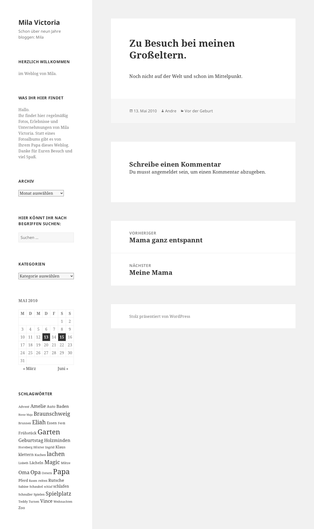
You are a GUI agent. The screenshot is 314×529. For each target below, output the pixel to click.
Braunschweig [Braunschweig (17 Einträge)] (52, 413)
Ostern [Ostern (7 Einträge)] (47, 473)
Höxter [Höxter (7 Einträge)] (38, 447)
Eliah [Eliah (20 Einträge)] (39, 422)
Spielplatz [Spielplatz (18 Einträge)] (58, 493)
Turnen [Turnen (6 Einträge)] (34, 502)
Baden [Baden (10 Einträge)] (62, 406)
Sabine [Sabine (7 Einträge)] (23, 486)
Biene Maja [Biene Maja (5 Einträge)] (25, 414)
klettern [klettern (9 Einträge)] (26, 454)
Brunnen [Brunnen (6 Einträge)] (24, 423)
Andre (170, 111)
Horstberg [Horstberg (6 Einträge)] (25, 447)
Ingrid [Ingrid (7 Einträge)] (49, 447)
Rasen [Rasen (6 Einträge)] (33, 481)
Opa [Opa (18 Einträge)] (35, 472)
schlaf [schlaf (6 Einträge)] (48, 487)
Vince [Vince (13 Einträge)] (46, 501)
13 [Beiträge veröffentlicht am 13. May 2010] (46, 337)
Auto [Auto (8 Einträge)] (51, 406)
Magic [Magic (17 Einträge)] (52, 462)
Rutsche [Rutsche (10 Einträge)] (56, 480)
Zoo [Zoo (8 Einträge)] (21, 507)
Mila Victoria (39, 22)
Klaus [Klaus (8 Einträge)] (60, 446)
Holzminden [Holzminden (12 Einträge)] (57, 440)
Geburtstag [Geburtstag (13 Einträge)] (30, 440)
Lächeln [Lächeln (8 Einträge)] (36, 462)
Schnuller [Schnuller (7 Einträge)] (25, 494)
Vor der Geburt (199, 111)
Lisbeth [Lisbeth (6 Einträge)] (23, 463)
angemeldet (165, 172)
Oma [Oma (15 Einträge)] (23, 472)
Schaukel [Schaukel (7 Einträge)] (36, 486)
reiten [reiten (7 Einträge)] (42, 480)
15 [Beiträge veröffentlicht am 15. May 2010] (62, 337)
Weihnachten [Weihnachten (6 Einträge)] (62, 502)
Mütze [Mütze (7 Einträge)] (65, 463)
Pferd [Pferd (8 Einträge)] (23, 480)
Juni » (63, 368)
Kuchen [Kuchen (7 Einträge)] (40, 455)
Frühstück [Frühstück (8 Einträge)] (27, 432)
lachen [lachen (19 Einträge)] (56, 454)
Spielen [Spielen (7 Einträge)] (39, 494)
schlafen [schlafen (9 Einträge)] (61, 486)
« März (29, 368)
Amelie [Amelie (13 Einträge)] (38, 406)
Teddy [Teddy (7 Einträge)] (23, 501)
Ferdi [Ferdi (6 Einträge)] (61, 423)
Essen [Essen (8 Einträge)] (52, 422)
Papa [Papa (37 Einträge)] (61, 471)
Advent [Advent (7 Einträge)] (23, 406)
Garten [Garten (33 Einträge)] (49, 431)
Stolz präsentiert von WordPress (159, 316)
